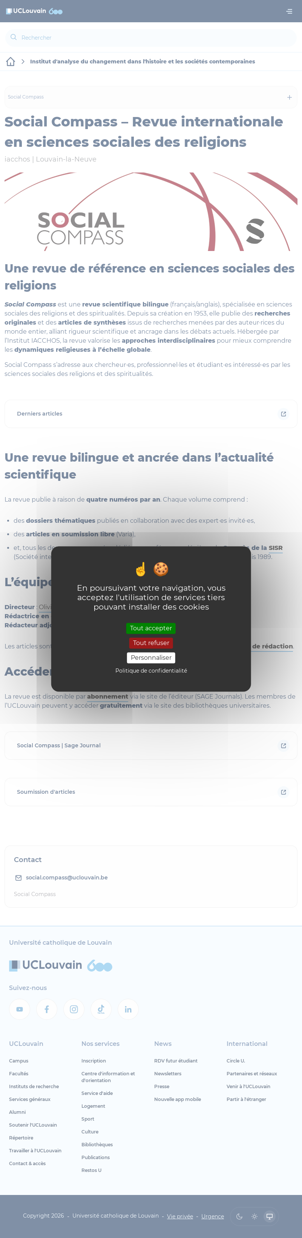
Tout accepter (151, 628)
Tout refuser (151, 643)
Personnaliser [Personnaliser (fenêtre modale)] (151, 657)
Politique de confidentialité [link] (151, 671)
